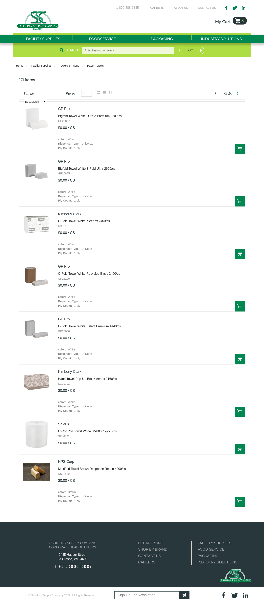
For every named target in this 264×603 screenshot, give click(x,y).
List (103, 93)
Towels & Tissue (69, 65)
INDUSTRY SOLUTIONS (217, 562)
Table (109, 93)
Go (190, 50)
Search (71, 50)
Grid (97, 93)
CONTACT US (149, 556)
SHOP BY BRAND (152, 549)
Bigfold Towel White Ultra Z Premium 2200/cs (90, 116)
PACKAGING (208, 556)
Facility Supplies (41, 65)
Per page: (72, 93)
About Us (181, 7)
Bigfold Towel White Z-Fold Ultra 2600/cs (86, 168)
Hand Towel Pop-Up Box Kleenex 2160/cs (87, 379)
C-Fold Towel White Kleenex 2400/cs (84, 221)
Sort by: (29, 93)
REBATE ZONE (150, 543)
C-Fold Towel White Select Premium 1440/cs (89, 326)
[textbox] (128, 50)
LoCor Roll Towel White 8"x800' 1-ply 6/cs (87, 431)
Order (240, 149)
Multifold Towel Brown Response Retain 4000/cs (92, 468)
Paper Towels (95, 65)
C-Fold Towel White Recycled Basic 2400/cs (89, 273)
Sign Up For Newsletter (136, 595)
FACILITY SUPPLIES (214, 543)
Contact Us (207, 7)
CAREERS (146, 562)
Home (19, 65)
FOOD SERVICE (211, 549)
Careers (157, 7)
